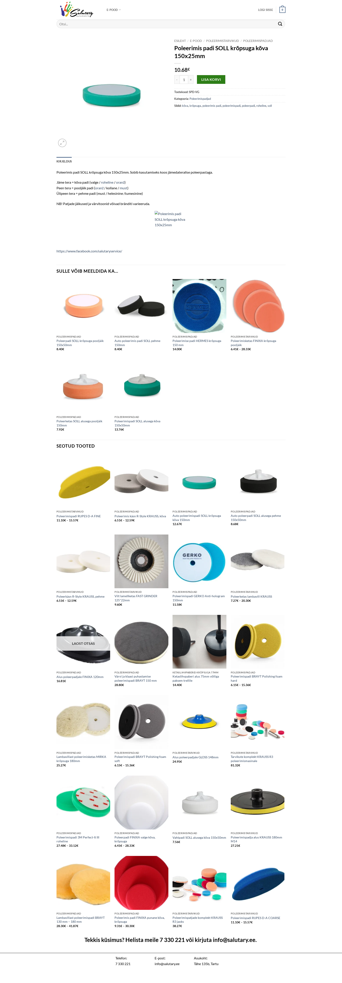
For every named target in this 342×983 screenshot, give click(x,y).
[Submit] (280, 24)
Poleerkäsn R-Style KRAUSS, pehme (80, 596)
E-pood (114, 10)
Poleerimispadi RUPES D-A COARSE (255, 918)
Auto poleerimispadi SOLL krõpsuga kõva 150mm (197, 518)
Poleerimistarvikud (222, 41)
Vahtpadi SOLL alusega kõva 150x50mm (199, 837)
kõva (185, 105)
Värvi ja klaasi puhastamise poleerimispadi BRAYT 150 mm (136, 678)
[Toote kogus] (184, 79)
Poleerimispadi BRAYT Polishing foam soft (140, 759)
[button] (265, 10)
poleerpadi (248, 105)
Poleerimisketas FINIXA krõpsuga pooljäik (253, 343)
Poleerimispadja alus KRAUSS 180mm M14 (256, 839)
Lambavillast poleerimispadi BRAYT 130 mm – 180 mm (80, 920)
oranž (120, 182)
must (123, 188)
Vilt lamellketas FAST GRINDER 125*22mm (136, 598)
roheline (261, 105)
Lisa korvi (211, 79)
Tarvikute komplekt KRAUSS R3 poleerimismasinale (252, 759)
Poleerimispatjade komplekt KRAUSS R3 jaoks (198, 920)
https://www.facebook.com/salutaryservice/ (89, 251)
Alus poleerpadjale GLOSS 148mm (196, 757)
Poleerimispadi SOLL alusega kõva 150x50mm (137, 423)
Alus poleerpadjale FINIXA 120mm (80, 677)
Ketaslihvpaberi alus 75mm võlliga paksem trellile (196, 678)
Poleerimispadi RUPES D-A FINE (78, 516)
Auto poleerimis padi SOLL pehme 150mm (137, 343)
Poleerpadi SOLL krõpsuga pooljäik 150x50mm (80, 343)
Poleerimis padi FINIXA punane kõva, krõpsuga (140, 920)
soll (270, 105)
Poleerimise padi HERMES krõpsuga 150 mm (197, 343)
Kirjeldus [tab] (64, 161)
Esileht (180, 41)
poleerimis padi (211, 105)
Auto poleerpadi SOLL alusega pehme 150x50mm (256, 518)
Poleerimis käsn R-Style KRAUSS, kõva (140, 516)
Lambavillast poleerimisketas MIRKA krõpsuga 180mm (81, 759)
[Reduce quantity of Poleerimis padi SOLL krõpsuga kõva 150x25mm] (177, 79)
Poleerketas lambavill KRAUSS (251, 596)
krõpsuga (195, 105)
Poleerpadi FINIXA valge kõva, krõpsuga (135, 839)
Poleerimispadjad (258, 41)
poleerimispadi (231, 105)
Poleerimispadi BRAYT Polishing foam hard (256, 678)
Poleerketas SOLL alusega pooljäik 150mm (79, 423)
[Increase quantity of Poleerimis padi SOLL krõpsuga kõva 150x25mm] (190, 79)
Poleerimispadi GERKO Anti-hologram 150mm (199, 598)
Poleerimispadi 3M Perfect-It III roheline (77, 839)
